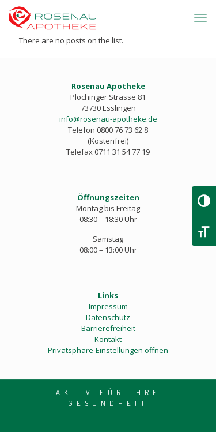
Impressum (108, 306)
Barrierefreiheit (108, 328)
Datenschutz (108, 317)
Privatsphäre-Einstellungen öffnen (108, 350)
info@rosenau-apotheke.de (108, 119)
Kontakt (108, 339)
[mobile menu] (200, 17)
